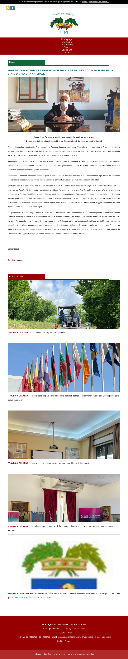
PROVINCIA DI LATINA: (19, 396)
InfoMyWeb (51, 654)
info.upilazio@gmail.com (69, 637)
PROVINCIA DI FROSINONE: (21, 593)
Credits (90, 654)
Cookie (59, 641)
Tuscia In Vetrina (78, 654)
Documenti (66, 50)
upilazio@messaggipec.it (99, 637)
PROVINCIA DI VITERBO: (19, 333)
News (66, 47)
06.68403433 (44, 637)
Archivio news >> (16, 260)
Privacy (68, 641)
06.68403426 (32, 637)
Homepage (66, 39)
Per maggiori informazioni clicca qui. (95, 2)
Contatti (67, 52)
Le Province (67, 44)
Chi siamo (67, 42)
